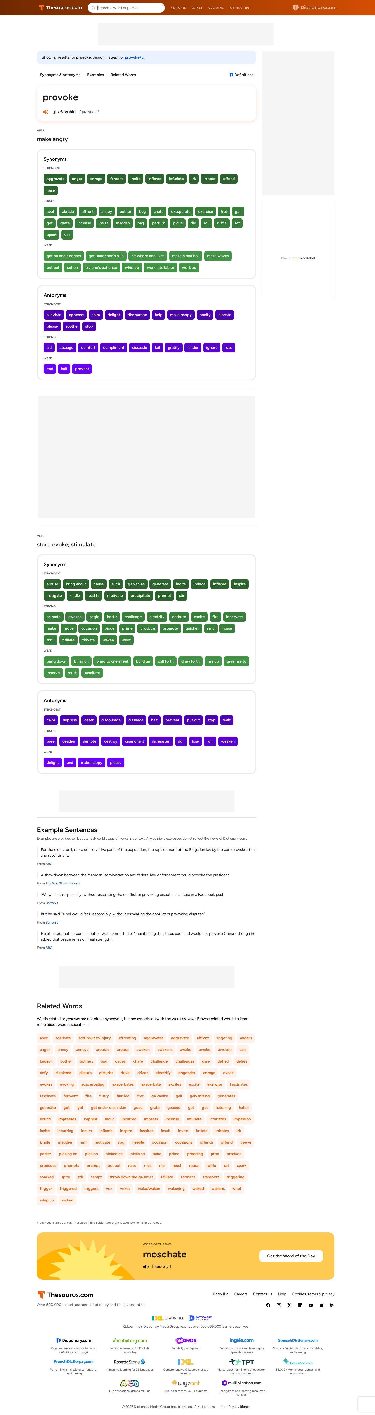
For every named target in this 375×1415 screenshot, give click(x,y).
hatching (223, 1107)
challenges (185, 1061)
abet (50, 211)
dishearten (161, 741)
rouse (227, 628)
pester (45, 1154)
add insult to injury (94, 1038)
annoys (82, 1049)
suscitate (92, 672)
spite (65, 1177)
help (159, 314)
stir (181, 595)
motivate (115, 595)
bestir (112, 616)
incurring (65, 1130)
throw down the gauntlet (131, 1177)
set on (72, 267)
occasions (183, 1142)
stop (89, 326)
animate (54, 616)
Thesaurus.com (60, 7)
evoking (67, 1084)
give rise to (236, 661)
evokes (46, 1084)
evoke (228, 1072)
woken (67, 1200)
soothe (72, 326)
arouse (52, 584)
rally (211, 628)
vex (67, 234)
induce (199, 584)
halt (64, 368)
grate (65, 223)
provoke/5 (134, 57)
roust (72, 672)
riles (147, 1165)
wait (227, 720)
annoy (106, 211)
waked (198, 1188)
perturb (158, 223)
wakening (176, 1188)
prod (215, 1154)
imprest (90, 1119)
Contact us (262, 1294)
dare (206, 1061)
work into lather (160, 267)
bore (51, 741)
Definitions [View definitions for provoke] (243, 74)
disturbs (106, 1072)
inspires (146, 1130)
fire (215, 616)
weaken (228, 741)
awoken (225, 1049)
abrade (68, 211)
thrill (51, 640)
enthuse (179, 616)
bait (242, 1049)
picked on (114, 1154)
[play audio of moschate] (146, 1267)
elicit (116, 584)
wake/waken (149, 1188)
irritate (209, 178)
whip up (132, 267)
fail (157, 347)
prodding (195, 1154)
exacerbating (93, 1084)
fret (224, 211)
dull (181, 741)
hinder (192, 347)
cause (99, 584)
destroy (110, 741)
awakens (164, 1049)
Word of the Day (157, 1244)
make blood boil (185, 256)
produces (48, 1165)
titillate (68, 640)
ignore (212, 347)
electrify (156, 616)
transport (211, 1177)
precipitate (140, 595)
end (50, 368)
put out (53, 267)
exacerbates (123, 1084)
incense (84, 223)
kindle (75, 595)
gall (238, 211)
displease (64, 1072)
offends (206, 1142)
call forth (166, 661)
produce (147, 628)
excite (199, 616)
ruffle (222, 223)
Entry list (220, 1294)
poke (157, 1154)
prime (127, 628)
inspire (240, 584)
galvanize (136, 584)
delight (114, 314)
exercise (205, 211)
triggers (91, 1188)
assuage (66, 347)
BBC (49, 864)
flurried (123, 1096)
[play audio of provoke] (46, 112)
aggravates (153, 1038)
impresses (67, 1119)
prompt (164, 595)
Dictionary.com (314, 8)
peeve (245, 1142)
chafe (158, 211)
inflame (154, 178)
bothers (86, 1061)
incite (136, 178)
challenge (133, 616)
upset (52, 234)
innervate (234, 616)
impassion (242, 1119)
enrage (96, 178)
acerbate (63, 1038)
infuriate (176, 178)
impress (151, 1119)
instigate (54, 595)
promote (170, 628)
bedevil (46, 1061)
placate (224, 314)
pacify (205, 314)
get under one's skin (106, 256)
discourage (137, 314)
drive (125, 1072)
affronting (127, 1038)
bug (142, 211)
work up (189, 267)
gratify (174, 347)
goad (138, 1107)
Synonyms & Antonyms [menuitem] (60, 74)
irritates (222, 1130)
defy (44, 1072)
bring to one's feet (112, 661)
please (52, 326)
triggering (236, 1177)
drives (142, 1072)
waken (108, 640)
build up (143, 661)
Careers (240, 1294)
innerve (53, 672)
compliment (113, 347)
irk (193, 178)
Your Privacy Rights (235, 1407)
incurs (86, 1130)
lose (228, 347)
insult (103, 223)
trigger (46, 1188)
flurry (104, 1096)
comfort (88, 347)
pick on (91, 1154)
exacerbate (151, 1084)
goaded (173, 1107)
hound (45, 1119)
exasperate (181, 211)
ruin (210, 741)
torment (188, 1177)
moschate (165, 1254)
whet (126, 640)
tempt (96, 1177)
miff (83, 1142)
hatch (244, 1107)
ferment (71, 1096)
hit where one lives (147, 256)
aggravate (55, 178)
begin (94, 616)
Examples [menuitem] (95, 74)
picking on (68, 1154)
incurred (129, 1119)
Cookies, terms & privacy (313, 1294)
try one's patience (101, 267)
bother (125, 211)
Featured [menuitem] (178, 7)
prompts (71, 1165)
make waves (218, 256)
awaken (75, 616)
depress (70, 720)
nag (141, 223)
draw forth (190, 661)
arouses (102, 1049)
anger (77, 178)
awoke (204, 1049)
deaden (68, 741)
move (69, 628)
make (51, 628)
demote (89, 741)
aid (49, 347)
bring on (81, 661)
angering (224, 1038)
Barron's (52, 903)
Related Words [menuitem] (123, 74)
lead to (93, 595)
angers (246, 1038)
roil (206, 223)
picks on (137, 1154)
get (50, 223)
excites (175, 1084)
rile (193, 223)
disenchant (134, 741)
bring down (56, 661)
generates (226, 1096)
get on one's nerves (64, 256)
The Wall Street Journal (63, 883)
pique (178, 223)
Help (282, 1294)
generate (160, 584)
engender (186, 1072)
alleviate (54, 314)
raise (51, 190)
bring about (76, 584)
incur (109, 1119)
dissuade (139, 347)
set (237, 223)
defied (223, 1061)
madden (123, 223)
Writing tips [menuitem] (239, 7)
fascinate (48, 1096)
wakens (218, 1188)
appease (76, 314)
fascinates (239, 1084)
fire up (213, 661)
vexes (125, 1188)
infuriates (217, 1119)
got (191, 1107)
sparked (47, 1177)
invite (183, 1130)
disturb (85, 1072)
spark (241, 1165)
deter (89, 720)
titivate (88, 640)
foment (116, 178)
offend (229, 178)
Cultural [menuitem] (216, 7)
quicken (192, 628)
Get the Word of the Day (291, 1256)
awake (185, 1049)
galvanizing (200, 1096)
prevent (82, 368)
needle (138, 1142)
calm (96, 314)
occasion (89, 628)
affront (88, 211)
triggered (68, 1188)
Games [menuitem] (197, 7)
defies (241, 1061)
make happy (181, 314)
